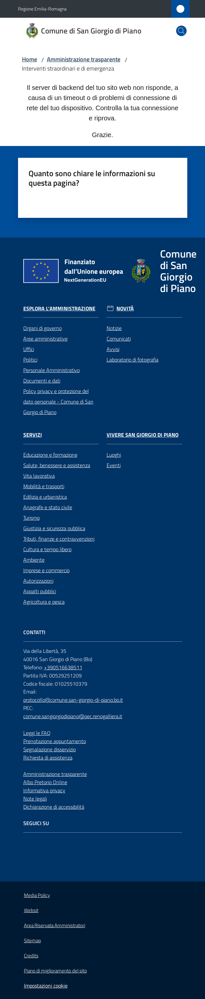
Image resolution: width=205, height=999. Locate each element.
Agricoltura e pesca (44, 602)
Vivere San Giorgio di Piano (142, 435)
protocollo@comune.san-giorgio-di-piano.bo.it (73, 700)
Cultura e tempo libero (47, 549)
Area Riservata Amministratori (54, 925)
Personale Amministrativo (51, 370)
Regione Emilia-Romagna (42, 8)
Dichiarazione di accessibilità (53, 807)
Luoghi (114, 455)
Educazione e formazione (50, 455)
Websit (31, 910)
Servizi (32, 435)
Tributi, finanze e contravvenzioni (58, 539)
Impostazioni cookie (46, 985)
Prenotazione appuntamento (54, 741)
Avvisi (113, 349)
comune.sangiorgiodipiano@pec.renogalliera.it (72, 716)
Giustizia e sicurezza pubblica (54, 528)
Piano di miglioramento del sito (55, 970)
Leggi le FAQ (37, 733)
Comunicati (119, 339)
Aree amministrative (45, 339)
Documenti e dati (41, 381)
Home (29, 59)
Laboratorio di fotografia (132, 360)
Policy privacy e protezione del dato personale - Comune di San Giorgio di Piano (58, 401)
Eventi (114, 465)
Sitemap (32, 940)
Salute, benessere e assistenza (56, 465)
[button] (181, 31)
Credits (31, 955)
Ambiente (34, 560)
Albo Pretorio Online (45, 782)
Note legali (35, 798)
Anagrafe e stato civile (47, 507)
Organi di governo (42, 328)
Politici (30, 360)
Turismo (31, 518)
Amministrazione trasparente (83, 59)
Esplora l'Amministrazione (59, 308)
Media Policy (37, 895)
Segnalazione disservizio (49, 749)
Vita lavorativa (39, 476)
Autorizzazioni (38, 581)
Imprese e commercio (46, 570)
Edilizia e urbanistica (45, 497)
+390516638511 (63, 667)
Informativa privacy (44, 790)
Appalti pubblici (39, 591)
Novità (125, 308)
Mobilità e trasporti (43, 486)
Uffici (28, 349)
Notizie (114, 328)
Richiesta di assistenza (47, 757)
